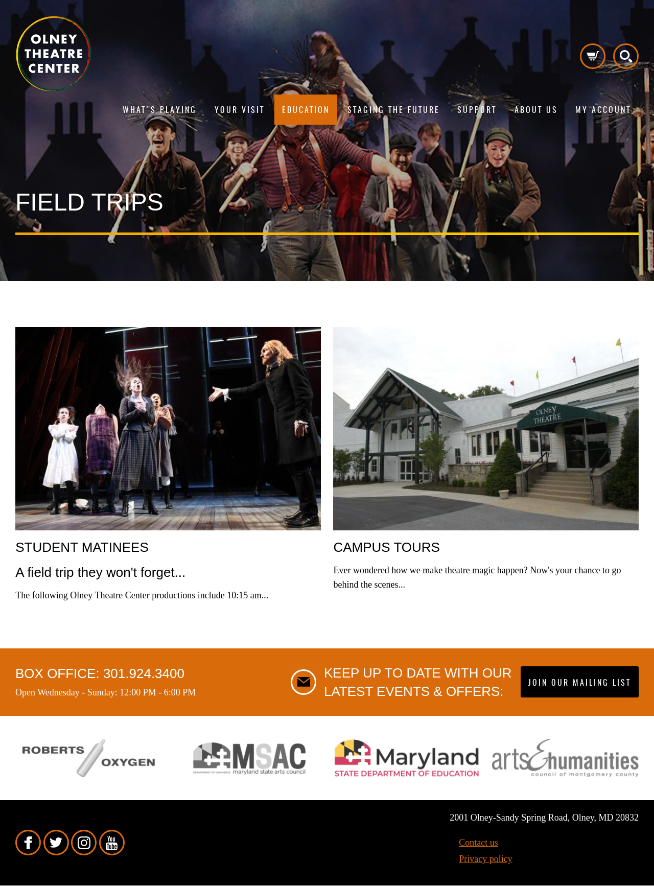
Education (306, 110)
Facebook (28, 842)
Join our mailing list (579, 683)
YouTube (112, 842)
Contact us (478, 842)
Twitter (56, 842)
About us (536, 110)
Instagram (84, 842)
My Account (603, 110)
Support (477, 110)
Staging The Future (393, 110)
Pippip (53, 53)
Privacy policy (485, 859)
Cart (592, 56)
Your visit (240, 110)
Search (626, 56)
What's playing (160, 110)
